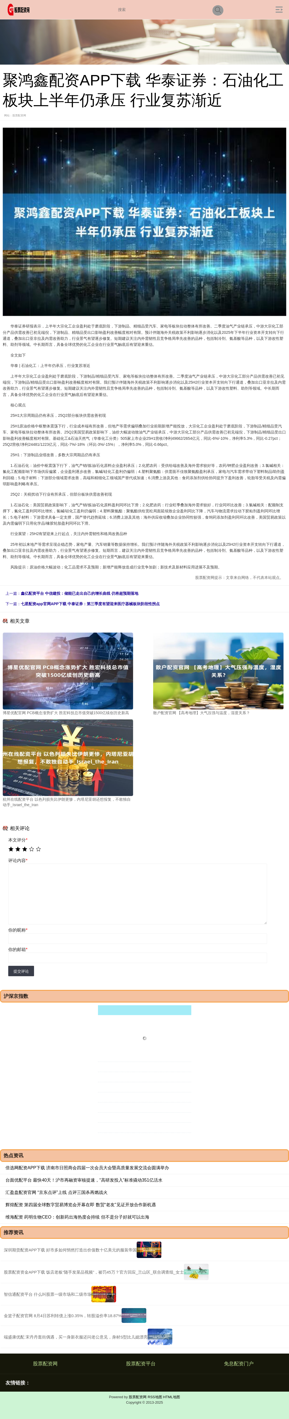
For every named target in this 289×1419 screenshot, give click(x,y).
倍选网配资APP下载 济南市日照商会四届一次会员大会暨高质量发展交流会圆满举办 (87, 1167)
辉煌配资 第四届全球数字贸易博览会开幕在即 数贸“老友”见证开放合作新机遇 (80, 1204)
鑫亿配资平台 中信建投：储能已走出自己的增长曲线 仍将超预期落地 (79, 593)
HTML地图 (171, 1397)
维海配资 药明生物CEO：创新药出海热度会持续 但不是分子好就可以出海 (77, 1217)
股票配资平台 (141, 1363)
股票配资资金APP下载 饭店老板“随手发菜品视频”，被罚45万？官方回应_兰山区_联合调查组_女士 (94, 1272)
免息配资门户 (239, 1363)
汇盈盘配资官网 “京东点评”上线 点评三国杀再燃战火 (56, 1192)
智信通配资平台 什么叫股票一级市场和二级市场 (47, 1294)
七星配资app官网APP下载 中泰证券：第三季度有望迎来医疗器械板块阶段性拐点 (90, 604)
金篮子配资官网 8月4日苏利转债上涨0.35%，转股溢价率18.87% (63, 1315)
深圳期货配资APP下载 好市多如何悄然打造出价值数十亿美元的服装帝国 (70, 1250)
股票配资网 (45, 1363)
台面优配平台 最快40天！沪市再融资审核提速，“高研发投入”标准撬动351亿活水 (83, 1180)
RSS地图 (155, 1397)
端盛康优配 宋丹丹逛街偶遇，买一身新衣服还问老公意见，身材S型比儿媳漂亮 (76, 1337)
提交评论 (21, 971)
